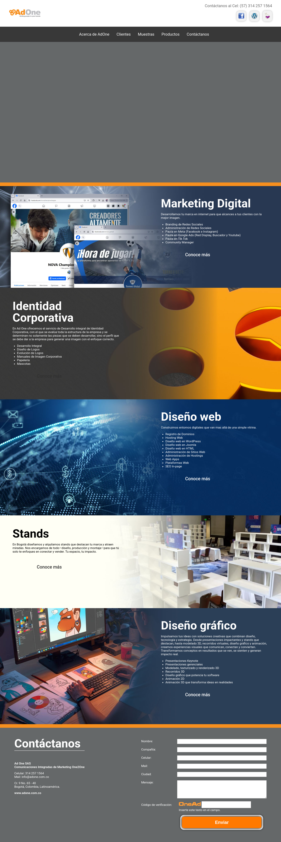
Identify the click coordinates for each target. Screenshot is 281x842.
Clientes (123, 34)
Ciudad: (146, 774)
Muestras (146, 34)
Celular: (146, 757)
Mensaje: (147, 782)
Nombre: (147, 741)
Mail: (144, 766)
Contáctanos (198, 34)
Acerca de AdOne (94, 34)
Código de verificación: (156, 805)
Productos (170, 34)
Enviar (222, 822)
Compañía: (148, 749)
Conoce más (197, 254)
